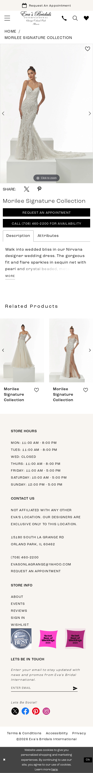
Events (18, 604)
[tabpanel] (46, 113)
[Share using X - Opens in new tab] (26, 189)
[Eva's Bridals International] (36, 18)
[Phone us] (64, 18)
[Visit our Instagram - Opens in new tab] (46, 711)
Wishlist (20, 625)
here (54, 769)
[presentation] (22, 350)
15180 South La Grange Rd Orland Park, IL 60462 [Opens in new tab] (37, 541)
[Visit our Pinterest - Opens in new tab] (36, 711)
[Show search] (75, 18)
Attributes (48, 236)
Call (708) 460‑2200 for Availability (46, 224)
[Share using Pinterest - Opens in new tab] (39, 189)
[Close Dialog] (4, 760)
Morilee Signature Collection (38, 38)
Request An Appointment (46, 213)
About (17, 597)
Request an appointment (36, 571)
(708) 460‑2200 (25, 557)
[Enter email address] (44, 688)
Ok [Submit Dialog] (88, 759)
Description (18, 236)
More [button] (10, 276)
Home (10, 31)
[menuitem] (7, 18)
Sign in (18, 618)
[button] (7, 18)
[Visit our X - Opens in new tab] (15, 711)
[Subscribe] (75, 688)
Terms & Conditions (24, 733)
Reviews (19, 611)
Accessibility (57, 733)
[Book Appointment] (46, 5)
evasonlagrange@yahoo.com (41, 564)
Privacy (79, 733)
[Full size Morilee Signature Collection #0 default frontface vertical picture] (46, 113)
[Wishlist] (86, 18)
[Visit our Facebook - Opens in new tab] (25, 711)
